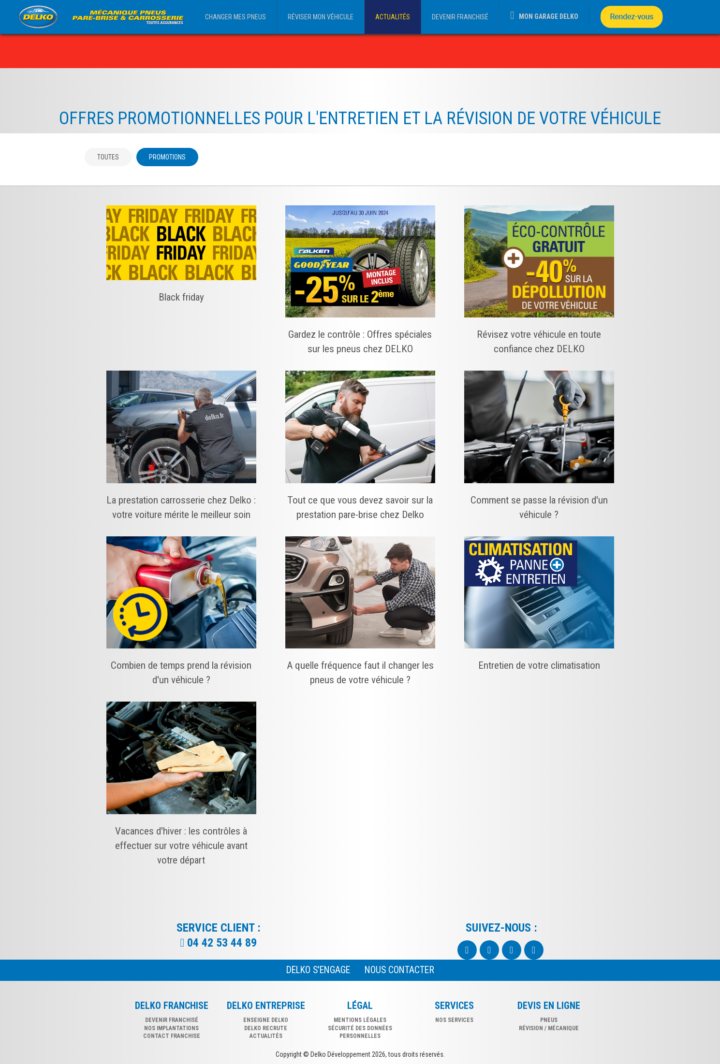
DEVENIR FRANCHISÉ (460, 17)
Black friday (181, 297)
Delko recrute (265, 1028)
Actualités (266, 1036)
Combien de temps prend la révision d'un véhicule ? (181, 673)
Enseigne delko (265, 1020)
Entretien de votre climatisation (539, 665)
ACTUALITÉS (392, 17)
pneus (549, 1020)
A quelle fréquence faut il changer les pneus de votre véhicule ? (360, 673)
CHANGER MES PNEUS (235, 17)
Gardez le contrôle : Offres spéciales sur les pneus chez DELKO (360, 342)
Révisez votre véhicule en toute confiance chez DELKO (539, 342)
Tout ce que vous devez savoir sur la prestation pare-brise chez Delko (360, 507)
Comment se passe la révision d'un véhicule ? (539, 507)
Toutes (108, 157)
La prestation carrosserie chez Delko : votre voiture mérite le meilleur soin (181, 507)
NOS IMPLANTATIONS (171, 1028)
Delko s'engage (318, 970)
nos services (454, 1020)
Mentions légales (360, 1020)
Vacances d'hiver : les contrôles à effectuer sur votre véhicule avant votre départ (181, 845)
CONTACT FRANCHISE (171, 1036)
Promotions (167, 157)
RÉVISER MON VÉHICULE (320, 17)
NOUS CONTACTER (399, 970)
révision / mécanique (549, 1028)
